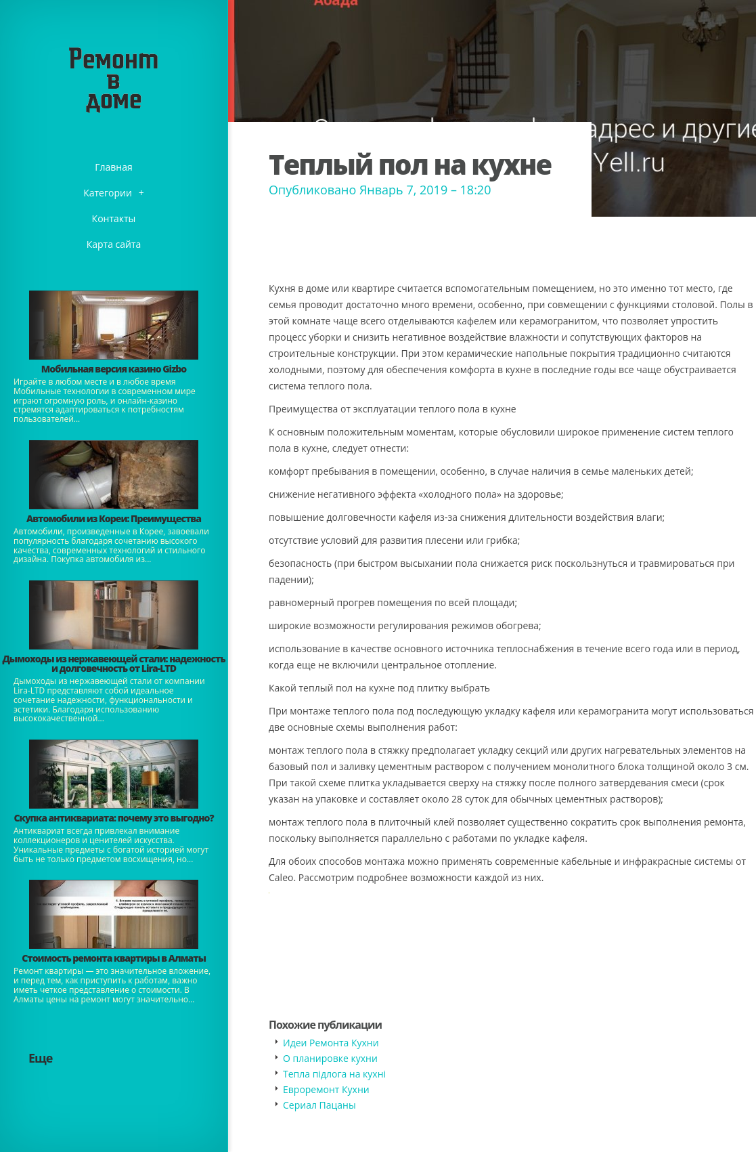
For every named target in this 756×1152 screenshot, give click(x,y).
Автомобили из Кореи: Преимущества (113, 518)
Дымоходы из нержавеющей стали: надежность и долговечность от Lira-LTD (113, 663)
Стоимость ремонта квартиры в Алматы (114, 958)
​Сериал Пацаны (319, 1104)
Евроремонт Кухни (326, 1089)
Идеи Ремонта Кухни (331, 1042)
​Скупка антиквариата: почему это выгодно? (113, 817)
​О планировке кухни (330, 1058)
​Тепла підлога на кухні (334, 1073)
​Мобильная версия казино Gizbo (113, 368)
